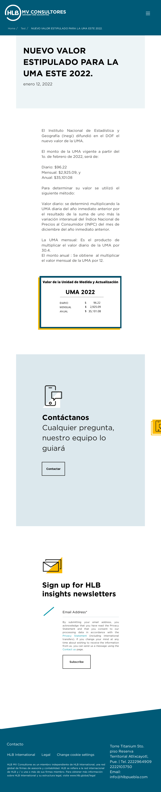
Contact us (69, 649)
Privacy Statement (75, 635)
